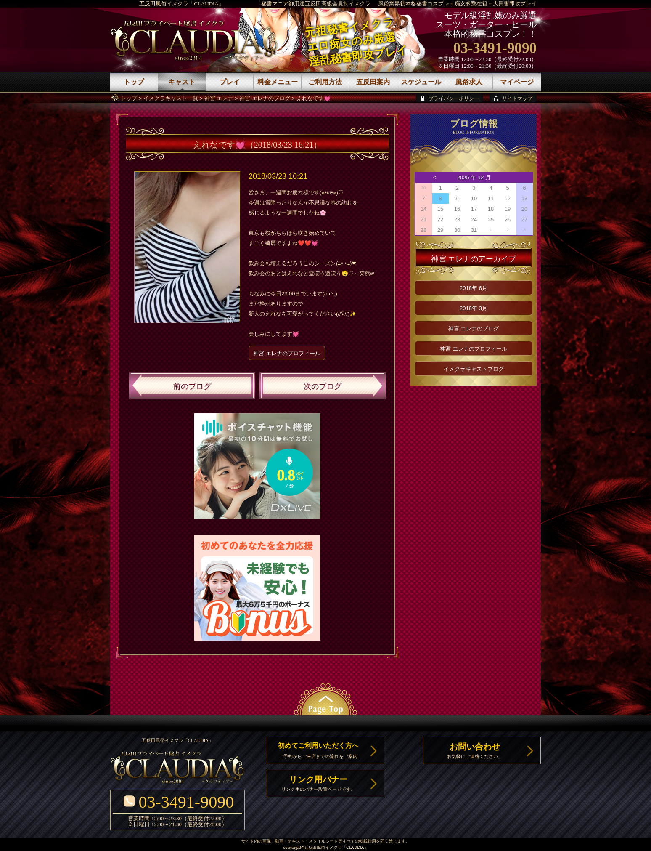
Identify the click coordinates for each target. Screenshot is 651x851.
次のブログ (322, 386)
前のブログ (192, 386)
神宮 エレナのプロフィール (286, 353)
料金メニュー (277, 81)
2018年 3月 (473, 308)
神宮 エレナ (218, 98)
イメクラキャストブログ (474, 369)
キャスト (181, 81)
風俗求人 (468, 81)
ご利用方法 (325, 81)
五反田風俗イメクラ (323, 848)
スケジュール (421, 81)
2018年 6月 (473, 288)
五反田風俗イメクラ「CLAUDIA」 (181, 3)
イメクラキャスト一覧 (170, 98)
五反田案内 (373, 81)
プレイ (230, 81)
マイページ (517, 81)
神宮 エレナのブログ (264, 98)
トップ (129, 98)
